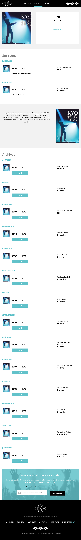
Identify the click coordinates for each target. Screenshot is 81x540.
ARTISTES (38, 3)
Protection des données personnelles (40, 487)
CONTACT (49, 3)
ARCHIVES (31, 522)
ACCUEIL (10, 522)
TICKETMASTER (18, 94)
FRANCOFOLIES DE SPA (21, 73)
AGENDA (27, 3)
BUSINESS (68, 522)
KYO (24, 68)
